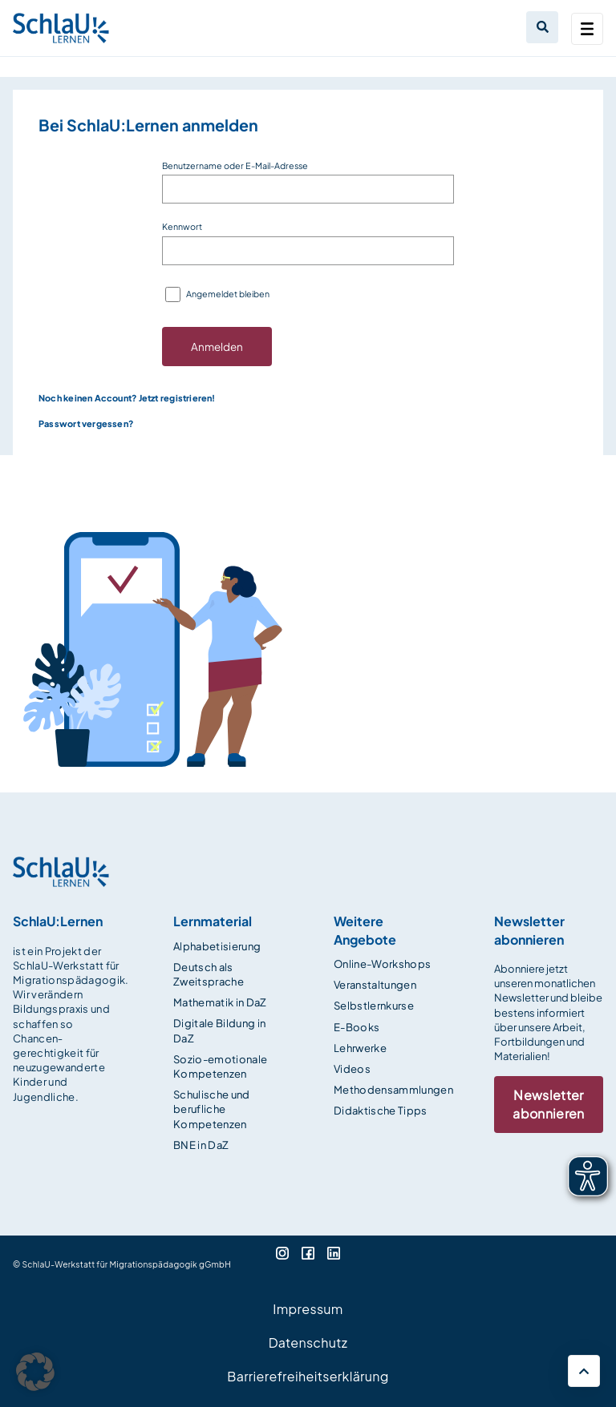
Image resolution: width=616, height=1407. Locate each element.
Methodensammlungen (393, 1089)
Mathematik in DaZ (220, 1002)
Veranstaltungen (375, 984)
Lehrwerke (360, 1048)
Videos (352, 1068)
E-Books (356, 1027)
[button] (35, 1371)
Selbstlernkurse (374, 1005)
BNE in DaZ (201, 1145)
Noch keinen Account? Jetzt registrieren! (127, 398)
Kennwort (182, 226)
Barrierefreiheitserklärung (308, 1376)
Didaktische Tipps (381, 1110)
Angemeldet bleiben (228, 293)
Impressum (307, 1308)
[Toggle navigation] (587, 29)
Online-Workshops (382, 963)
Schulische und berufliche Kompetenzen (211, 1109)
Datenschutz (308, 1342)
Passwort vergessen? (85, 423)
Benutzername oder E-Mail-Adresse (235, 165)
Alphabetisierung (217, 946)
